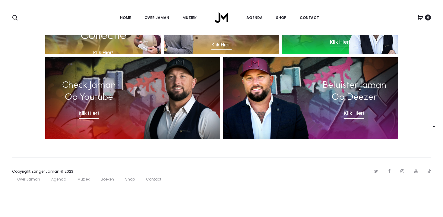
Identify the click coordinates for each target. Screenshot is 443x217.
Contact (309, 17)
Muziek (189, 17)
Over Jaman (156, 17)
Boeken (107, 179)
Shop (281, 17)
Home (125, 17)
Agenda (254, 17)
